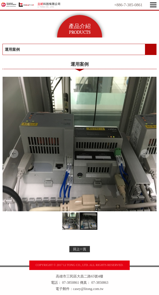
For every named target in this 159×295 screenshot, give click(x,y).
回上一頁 (79, 249)
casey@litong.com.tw (88, 289)
